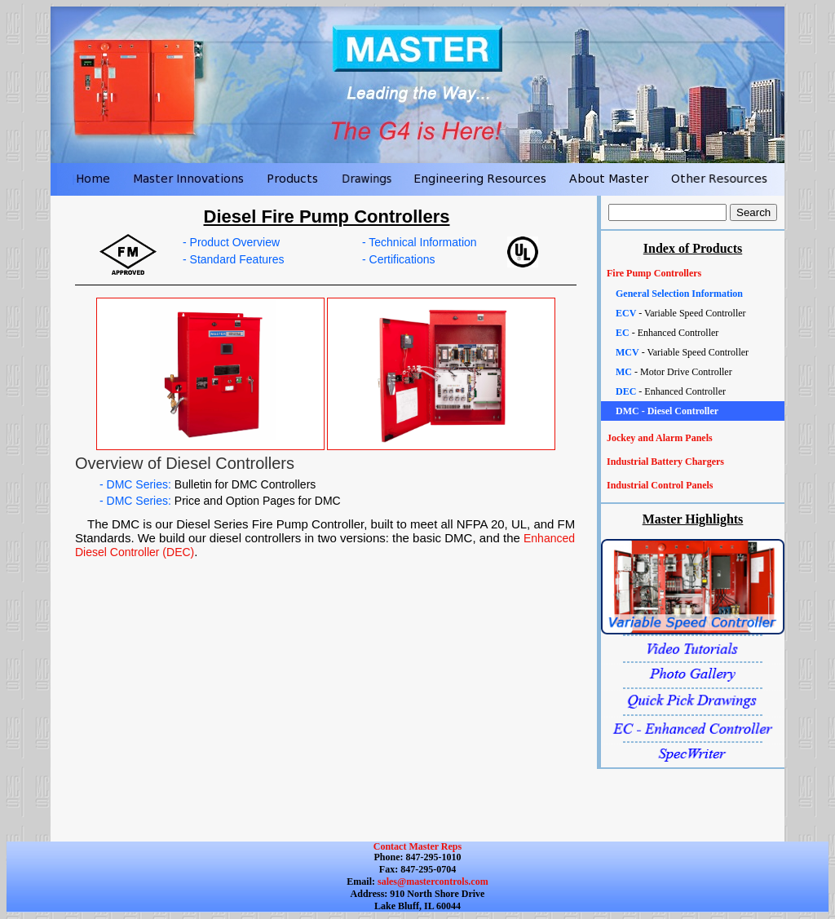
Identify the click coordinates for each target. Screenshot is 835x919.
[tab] (692, 273)
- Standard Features (234, 259)
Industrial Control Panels (660, 485)
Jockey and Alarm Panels (660, 438)
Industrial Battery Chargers (665, 461)
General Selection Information (679, 293)
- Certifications (398, 259)
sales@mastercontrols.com (431, 881)
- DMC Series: (207, 484)
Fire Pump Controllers (654, 273)
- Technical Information (419, 242)
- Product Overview (231, 242)
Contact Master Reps (417, 846)
